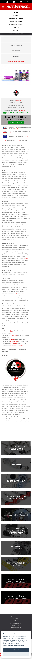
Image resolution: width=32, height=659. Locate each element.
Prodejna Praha (16, 21)
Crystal (16, 294)
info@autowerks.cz (16, 627)
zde (23, 645)
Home (16, 12)
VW (16, 39)
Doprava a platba (16, 18)
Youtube (16, 27)
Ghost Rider (12, 296)
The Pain (12, 339)
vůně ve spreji (14, 341)
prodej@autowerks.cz (15, 623)
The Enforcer (13, 344)
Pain (23, 294)
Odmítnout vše (16, 654)
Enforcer (26, 258)
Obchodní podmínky (16, 24)
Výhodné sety (16, 56)
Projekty (16, 15)
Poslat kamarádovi (11, 140)
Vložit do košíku (16, 122)
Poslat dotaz (23, 140)
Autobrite (19, 100)
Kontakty (16, 30)
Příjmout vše (16, 650)
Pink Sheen (13, 335)
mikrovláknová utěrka (16, 346)
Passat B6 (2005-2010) (16, 45)
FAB (11, 331)
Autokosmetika (16, 50)
